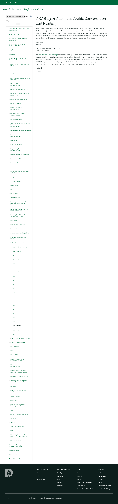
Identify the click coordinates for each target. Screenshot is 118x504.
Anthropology (14, 70)
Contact (39, 473)
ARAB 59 (15, 334)
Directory (100, 482)
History (12, 189)
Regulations (13, 50)
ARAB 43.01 (17, 326)
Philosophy (14, 351)
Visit (38, 476)
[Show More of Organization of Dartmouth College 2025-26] (8, 44)
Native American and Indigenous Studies (17, 360)
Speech (12, 410)
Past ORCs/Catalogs (15, 459)
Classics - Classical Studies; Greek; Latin (19, 94)
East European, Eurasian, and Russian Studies (19, 135)
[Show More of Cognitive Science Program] (9, 99)
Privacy (35, 498)
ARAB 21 (15, 280)
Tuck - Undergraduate (17, 426)
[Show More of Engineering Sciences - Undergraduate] (9, 149)
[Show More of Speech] (9, 410)
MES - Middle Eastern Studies (21, 338)
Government (14, 185)
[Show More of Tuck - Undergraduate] (9, 426)
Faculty (59, 473)
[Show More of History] (9, 189)
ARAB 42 (15, 317)
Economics (13, 140)
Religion (13, 386)
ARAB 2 (15, 268)
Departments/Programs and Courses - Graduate (18, 445)
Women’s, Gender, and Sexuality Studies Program (18, 435)
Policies (41, 498)
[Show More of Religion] (9, 386)
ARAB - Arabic (16, 251)
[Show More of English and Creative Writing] (9, 154)
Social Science (15, 396)
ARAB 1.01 (16, 259)
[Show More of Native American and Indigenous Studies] (9, 359)
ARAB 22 (15, 284)
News (79, 473)
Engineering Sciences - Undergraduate (17, 149)
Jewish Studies (15, 197)
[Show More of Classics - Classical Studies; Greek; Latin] (9, 94)
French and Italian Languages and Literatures (19, 172)
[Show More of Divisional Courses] (9, 119)
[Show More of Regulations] (8, 50)
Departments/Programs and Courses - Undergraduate (18, 59)
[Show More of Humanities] (9, 193)
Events (79, 476)
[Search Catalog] (16, 20)
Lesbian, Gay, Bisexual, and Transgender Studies (19, 215)
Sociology (13, 400)
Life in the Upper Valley (84, 482)
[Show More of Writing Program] (9, 441)
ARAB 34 (15, 309)
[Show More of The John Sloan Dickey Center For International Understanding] (9, 123)
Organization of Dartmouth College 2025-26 (18, 45)
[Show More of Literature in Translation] (9, 225)
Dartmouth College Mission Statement (18, 39)
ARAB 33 (15, 305)
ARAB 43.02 (16, 330)
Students (60, 476)
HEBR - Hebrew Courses (19, 247)
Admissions (101, 473)
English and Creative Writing (19, 154)
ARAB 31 (15, 297)
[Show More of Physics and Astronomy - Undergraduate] (9, 365)
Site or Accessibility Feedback (54, 498)
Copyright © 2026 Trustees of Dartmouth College (17, 498)
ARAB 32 (15, 301)
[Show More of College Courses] (9, 103)
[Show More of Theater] (9, 422)
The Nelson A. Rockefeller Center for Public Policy (18, 381)
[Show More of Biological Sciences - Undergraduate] (9, 84)
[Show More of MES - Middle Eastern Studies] (10, 338)
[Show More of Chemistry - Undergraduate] (9, 89)
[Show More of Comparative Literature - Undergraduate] (9, 113)
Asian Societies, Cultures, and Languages (20, 79)
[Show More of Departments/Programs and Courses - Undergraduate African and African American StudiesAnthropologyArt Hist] (8, 58)
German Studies (15, 181)
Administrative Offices (104, 485)
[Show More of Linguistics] (9, 220)
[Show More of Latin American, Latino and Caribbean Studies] (9, 209)
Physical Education (16, 355)
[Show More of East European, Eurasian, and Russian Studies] (9, 135)
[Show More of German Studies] (9, 181)
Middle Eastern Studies (17, 243)
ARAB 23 (15, 288)
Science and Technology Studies (18, 391)
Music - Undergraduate (17, 342)
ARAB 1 (15, 255)
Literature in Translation (18, 225)
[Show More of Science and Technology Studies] (9, 390)
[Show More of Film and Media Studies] (9, 167)
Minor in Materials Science (18, 229)
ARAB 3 (15, 276)
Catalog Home (13, 455)
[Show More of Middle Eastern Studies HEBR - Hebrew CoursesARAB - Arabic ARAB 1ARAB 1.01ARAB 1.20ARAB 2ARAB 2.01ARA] (9, 243)
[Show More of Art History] (9, 74)
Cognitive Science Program (19, 99)
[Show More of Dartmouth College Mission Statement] (8, 38)
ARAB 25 (15, 293)
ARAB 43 (15, 322)
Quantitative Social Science (19, 376)
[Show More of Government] (9, 185)
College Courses (15, 103)
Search (18, 24)
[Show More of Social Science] (9, 396)
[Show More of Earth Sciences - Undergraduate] (9, 131)
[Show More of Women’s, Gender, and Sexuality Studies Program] (9, 435)
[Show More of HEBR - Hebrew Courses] (10, 247)
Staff (58, 479)
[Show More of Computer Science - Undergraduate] (9, 108)
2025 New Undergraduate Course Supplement (19, 29)
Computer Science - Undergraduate (16, 108)
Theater (12, 422)
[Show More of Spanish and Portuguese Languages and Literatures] (9, 404)
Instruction (12, 54)
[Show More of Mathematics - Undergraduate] (9, 233)
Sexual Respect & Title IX (85, 489)
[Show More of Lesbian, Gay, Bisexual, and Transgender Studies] (9, 215)
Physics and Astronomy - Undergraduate (18, 365)
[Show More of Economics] (9, 140)
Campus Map (41, 479)
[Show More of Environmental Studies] (9, 159)
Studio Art (13, 418)
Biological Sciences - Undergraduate (17, 84)
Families (59, 485)
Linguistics (14, 220)
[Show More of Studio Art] (9, 418)
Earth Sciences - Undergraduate (20, 131)
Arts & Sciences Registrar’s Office (24, 9)
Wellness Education (16, 431)
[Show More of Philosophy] (9, 351)
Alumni (59, 482)
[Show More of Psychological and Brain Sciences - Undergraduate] (9, 370)
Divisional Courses (16, 119)
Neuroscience (14, 346)
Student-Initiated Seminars (19, 414)
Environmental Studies (17, 159)
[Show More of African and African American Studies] (9, 64)
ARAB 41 (15, 313)
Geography (13, 177)
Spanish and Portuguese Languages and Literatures (18, 405)
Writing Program (15, 441)
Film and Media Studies (17, 167)
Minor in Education (16, 145)
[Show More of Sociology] (9, 400)
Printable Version (14, 450)
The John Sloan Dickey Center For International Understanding (20, 125)
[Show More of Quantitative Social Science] (9, 376)
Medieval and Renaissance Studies (18, 238)
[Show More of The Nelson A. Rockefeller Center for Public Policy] (9, 380)
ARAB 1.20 (16, 264)
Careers (79, 479)
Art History (14, 74)
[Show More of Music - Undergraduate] (9, 342)
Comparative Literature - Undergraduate (18, 114)
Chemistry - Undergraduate (19, 89)
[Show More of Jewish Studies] (9, 197)
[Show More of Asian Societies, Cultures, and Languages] (9, 78)
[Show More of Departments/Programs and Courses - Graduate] (8, 445)
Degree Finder (102, 476)
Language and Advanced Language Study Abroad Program (18, 203)
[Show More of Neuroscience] (9, 346)
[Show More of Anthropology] (9, 70)
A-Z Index (100, 479)
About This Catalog (15, 34)
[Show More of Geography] (9, 177)
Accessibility (81, 485)
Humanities (14, 193)
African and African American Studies (19, 65)
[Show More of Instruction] (8, 54)
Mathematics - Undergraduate (20, 233)
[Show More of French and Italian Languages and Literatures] (9, 171)
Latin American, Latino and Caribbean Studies (19, 210)
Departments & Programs (105, 489)
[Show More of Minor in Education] (9, 145)
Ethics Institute (15, 163)
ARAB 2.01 (16, 272)
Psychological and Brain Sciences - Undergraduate (18, 371)
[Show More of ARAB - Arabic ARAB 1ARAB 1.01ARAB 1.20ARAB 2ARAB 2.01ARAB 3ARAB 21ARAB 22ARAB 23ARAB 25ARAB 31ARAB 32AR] (10, 251)
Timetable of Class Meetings (48, 55)
